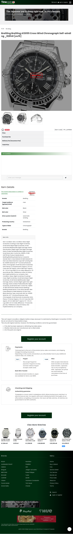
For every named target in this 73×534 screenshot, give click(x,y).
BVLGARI (3, 475)
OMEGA (3, 467)
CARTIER (3, 478)
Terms (52, 486)
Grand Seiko (5, 486)
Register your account (36, 339)
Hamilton (28, 462)
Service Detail (54, 470)
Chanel (27, 486)
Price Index (53, 478)
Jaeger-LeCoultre (31, 470)
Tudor (27, 475)
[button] (3, 75)
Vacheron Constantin (32, 481)
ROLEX (3, 462)
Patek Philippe (29, 472)
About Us (53, 481)
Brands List (53, 475)
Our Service (53, 472)
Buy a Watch (54, 464)
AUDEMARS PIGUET (6, 464)
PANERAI (28, 464)
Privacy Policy (54, 483)
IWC (26, 467)
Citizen (3, 481)
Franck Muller (5, 483)
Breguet (3, 470)
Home (52, 462)
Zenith (27, 478)
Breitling (8, 29)
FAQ (51, 467)
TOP (2, 29)
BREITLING (4, 472)
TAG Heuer (28, 483)
